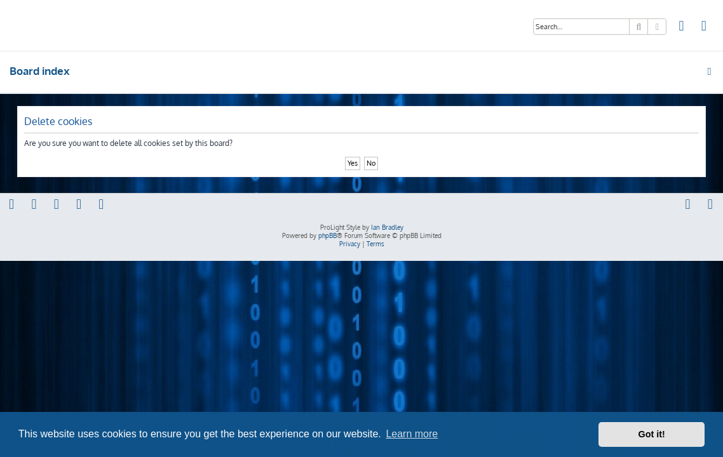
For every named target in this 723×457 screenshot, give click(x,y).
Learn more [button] (412, 433)
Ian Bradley (387, 227)
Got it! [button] (652, 434)
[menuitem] (682, 27)
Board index (40, 70)
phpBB (327, 235)
